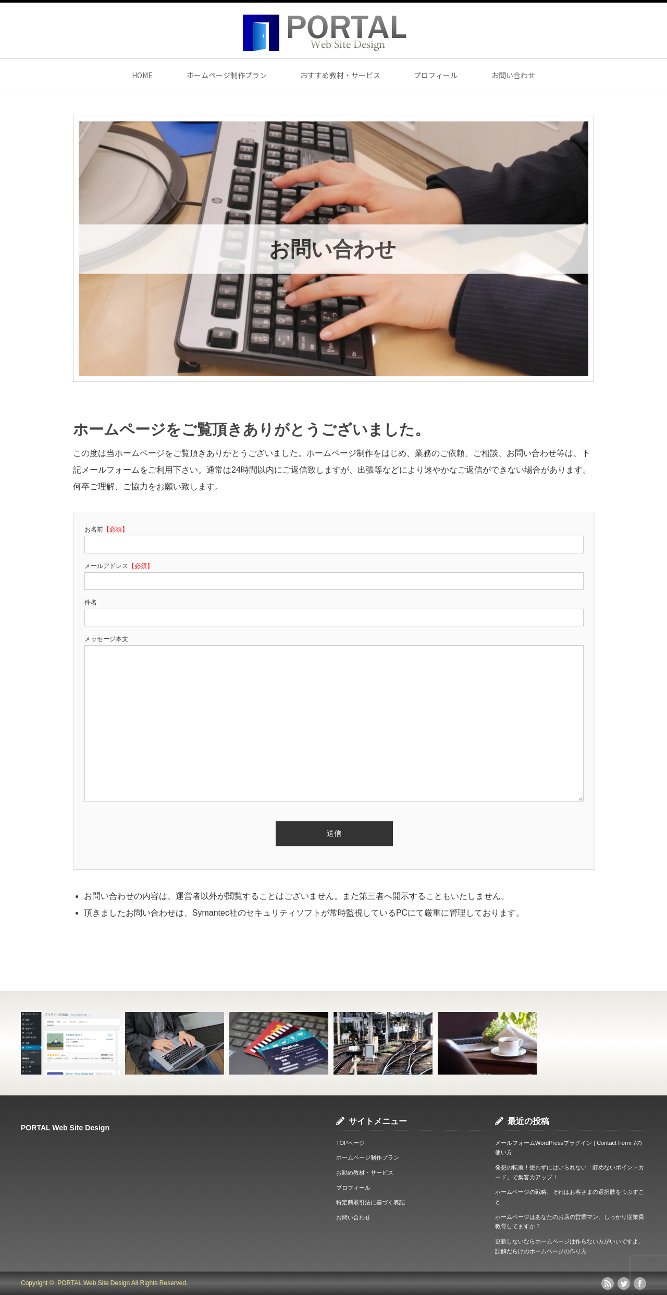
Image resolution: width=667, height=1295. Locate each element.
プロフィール (436, 75)
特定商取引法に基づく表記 (370, 1202)
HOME (142, 75)
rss (607, 1283)
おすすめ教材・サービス (340, 75)
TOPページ (350, 1143)
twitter (623, 1283)
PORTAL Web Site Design (65, 1128)
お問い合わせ (513, 75)
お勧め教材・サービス (364, 1172)
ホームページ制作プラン (227, 75)
